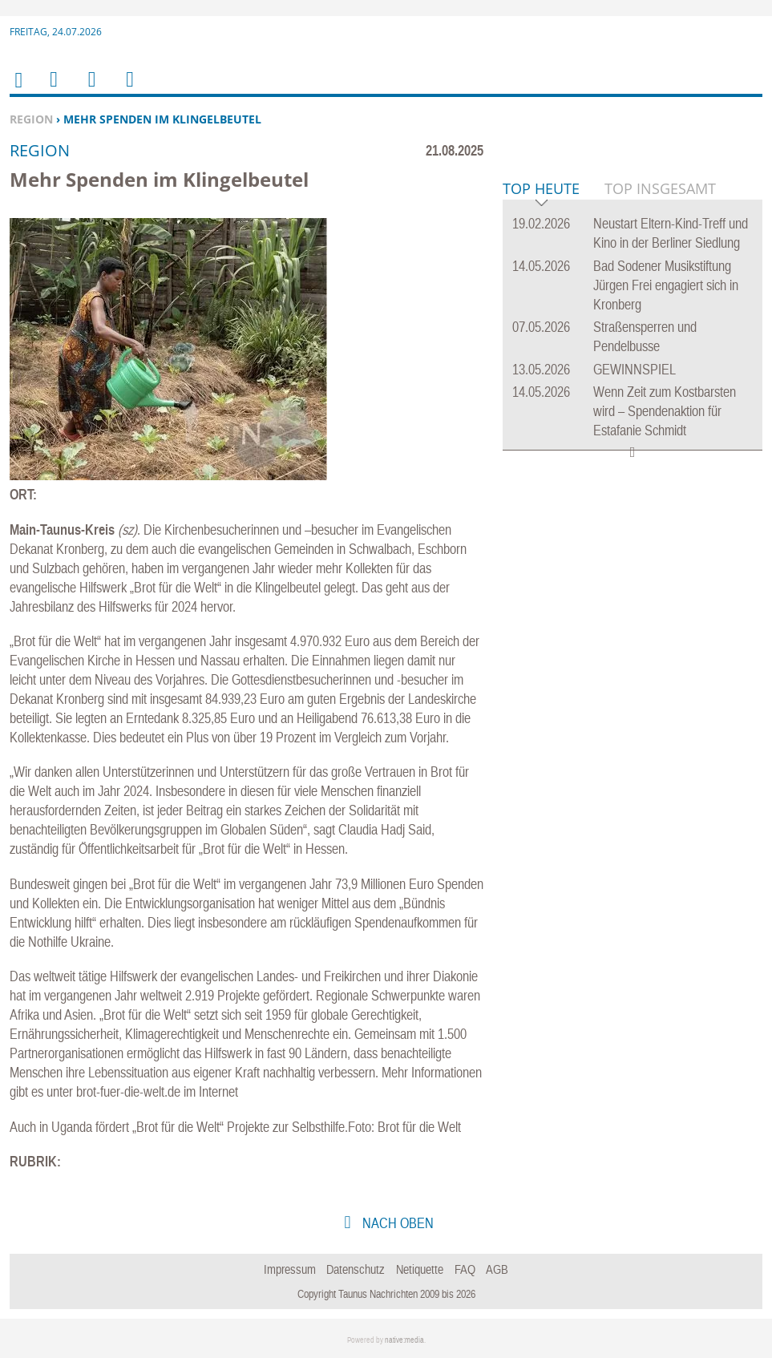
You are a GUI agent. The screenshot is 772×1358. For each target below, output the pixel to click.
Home (17, 90)
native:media (404, 1340)
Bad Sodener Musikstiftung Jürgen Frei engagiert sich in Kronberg (665, 530)
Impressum (290, 1269)
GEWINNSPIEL (634, 614)
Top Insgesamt (660, 433)
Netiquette (419, 1269)
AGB (497, 1269)
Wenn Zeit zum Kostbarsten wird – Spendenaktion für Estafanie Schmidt (664, 656)
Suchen (89, 89)
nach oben (396, 1223)
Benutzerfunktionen (128, 89)
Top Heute (541, 434)
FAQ (465, 1269)
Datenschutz (355, 1269)
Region (31, 119)
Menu (53, 89)
